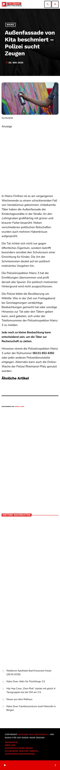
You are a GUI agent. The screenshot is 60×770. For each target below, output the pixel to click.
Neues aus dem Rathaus (19, 699)
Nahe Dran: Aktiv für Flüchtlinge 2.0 (25, 681)
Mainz (10, 24)
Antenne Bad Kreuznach (33, 734)
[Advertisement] (30, 159)
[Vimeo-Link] (11, 4)
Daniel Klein (19, 406)
